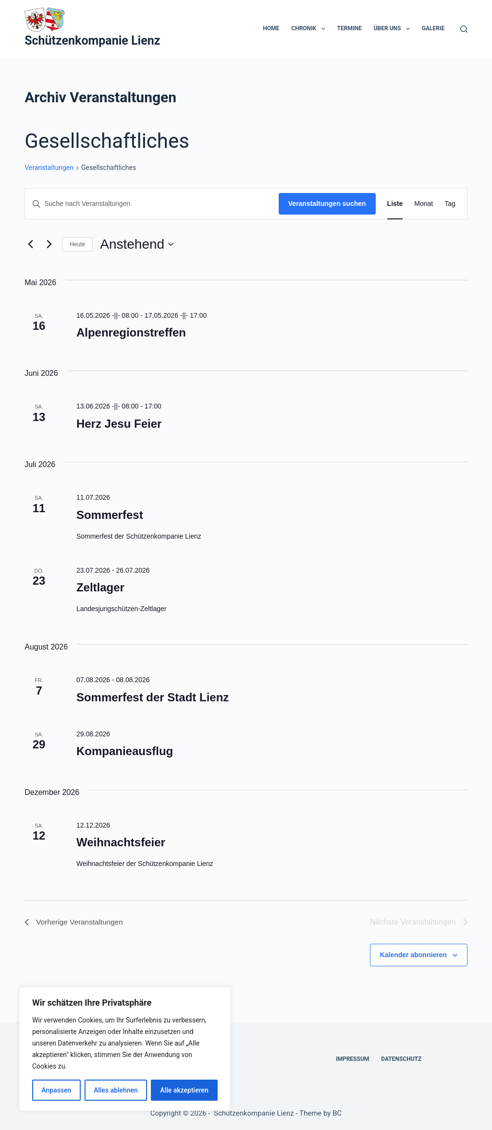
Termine (349, 28)
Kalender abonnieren (413, 955)
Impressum (352, 1059)
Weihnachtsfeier (120, 842)
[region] (125, 1049)
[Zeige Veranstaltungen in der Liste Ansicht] (395, 204)
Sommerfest (109, 514)
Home (271, 28)
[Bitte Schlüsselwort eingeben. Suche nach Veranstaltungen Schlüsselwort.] (152, 204)
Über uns (394, 29)
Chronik (310, 29)
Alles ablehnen (116, 1090)
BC (337, 1113)
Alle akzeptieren (184, 1090)
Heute (77, 244)
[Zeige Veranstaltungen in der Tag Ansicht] (449, 204)
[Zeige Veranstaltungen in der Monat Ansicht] (423, 204)
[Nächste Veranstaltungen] (49, 244)
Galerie (433, 28)
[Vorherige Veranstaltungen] (30, 244)
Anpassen (56, 1090)
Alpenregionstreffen (131, 332)
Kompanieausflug (124, 751)
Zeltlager (100, 587)
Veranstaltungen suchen (327, 203)
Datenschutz (401, 1059)
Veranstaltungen (49, 167)
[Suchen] (463, 29)
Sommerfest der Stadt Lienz (152, 697)
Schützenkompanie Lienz (92, 41)
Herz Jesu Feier (118, 423)
